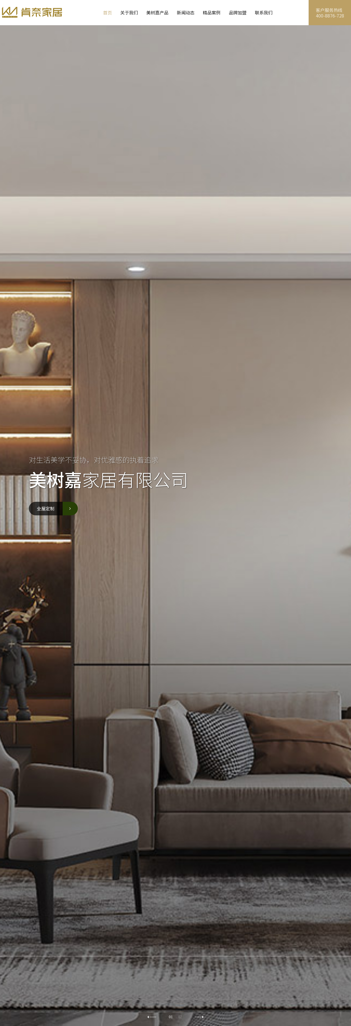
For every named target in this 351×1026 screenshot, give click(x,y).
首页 (107, 12)
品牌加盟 (238, 12)
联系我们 (264, 12)
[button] (199, 1017)
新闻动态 (185, 12)
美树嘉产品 (157, 12)
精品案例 (212, 12)
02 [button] (180, 1017)
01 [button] (171, 1017)
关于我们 (129, 12)
